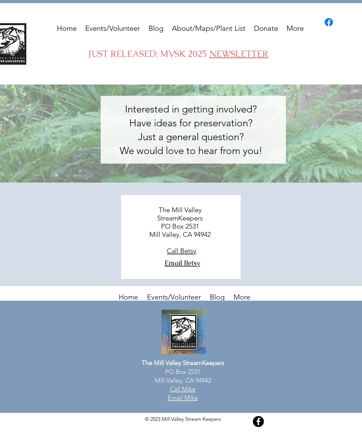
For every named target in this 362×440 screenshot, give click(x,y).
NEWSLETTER (238, 53)
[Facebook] (328, 22)
